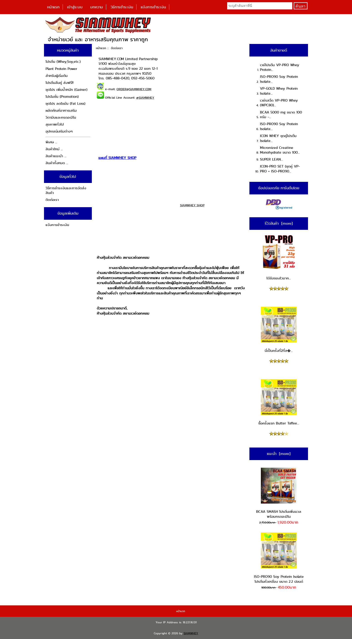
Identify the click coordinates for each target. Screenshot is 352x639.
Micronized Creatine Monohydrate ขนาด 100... (280, 150)
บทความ (96, 7)
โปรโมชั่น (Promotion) (62, 96)
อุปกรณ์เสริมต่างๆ (59, 131)
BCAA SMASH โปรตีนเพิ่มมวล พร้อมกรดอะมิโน (278, 493)
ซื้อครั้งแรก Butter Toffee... (278, 402)
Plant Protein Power (61, 68)
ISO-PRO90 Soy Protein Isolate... (279, 79)
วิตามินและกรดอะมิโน (61, 117)
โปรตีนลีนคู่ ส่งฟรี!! (59, 82)
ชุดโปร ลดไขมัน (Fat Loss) (65, 103)
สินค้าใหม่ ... (54, 149)
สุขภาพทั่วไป (55, 124)
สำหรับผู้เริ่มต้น (57, 75)
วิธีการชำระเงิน (122, 7)
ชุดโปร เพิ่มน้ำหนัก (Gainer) (66, 89)
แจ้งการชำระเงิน (153, 7)
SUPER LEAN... (271, 159)
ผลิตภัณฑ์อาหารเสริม (61, 110)
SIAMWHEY (191, 633)
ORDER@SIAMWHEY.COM (134, 89)
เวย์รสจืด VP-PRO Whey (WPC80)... (279, 103)
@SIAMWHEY (145, 97)
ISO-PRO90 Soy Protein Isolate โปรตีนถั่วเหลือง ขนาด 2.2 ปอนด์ (279, 558)
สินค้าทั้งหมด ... (57, 162)
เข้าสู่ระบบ (75, 7)
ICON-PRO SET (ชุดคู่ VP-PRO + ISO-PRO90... (280, 169)
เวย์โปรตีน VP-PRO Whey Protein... (279, 67)
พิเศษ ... (51, 142)
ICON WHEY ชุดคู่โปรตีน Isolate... (278, 138)
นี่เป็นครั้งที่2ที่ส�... (279, 330)
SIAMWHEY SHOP (192, 205)
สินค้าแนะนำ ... (56, 156)
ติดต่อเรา (52, 199)
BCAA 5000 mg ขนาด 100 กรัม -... (281, 115)
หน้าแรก (53, 7)
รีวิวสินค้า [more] (279, 223)
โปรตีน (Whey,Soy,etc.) (63, 61)
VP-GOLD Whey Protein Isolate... (279, 91)
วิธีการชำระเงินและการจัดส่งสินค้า (66, 190)
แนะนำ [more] (278, 453)
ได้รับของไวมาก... (279, 257)
